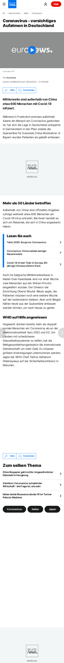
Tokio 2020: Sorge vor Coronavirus (26, 242)
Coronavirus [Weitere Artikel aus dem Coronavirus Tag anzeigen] (14, 509)
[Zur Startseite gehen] (12, 4)
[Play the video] (32, 50)
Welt (26, 13)
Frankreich (37, 13)
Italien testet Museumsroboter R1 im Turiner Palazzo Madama (27, 496)
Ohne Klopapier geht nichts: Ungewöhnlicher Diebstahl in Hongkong (28, 474)
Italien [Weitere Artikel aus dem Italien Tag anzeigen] (35, 509)
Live (56, 4)
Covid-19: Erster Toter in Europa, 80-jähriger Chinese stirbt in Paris (27, 264)
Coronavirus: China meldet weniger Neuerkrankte (27, 252)
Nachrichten (14, 13)
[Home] (4, 13)
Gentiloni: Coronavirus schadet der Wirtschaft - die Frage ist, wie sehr (22, 485)
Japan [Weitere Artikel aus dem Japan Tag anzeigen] (52, 509)
